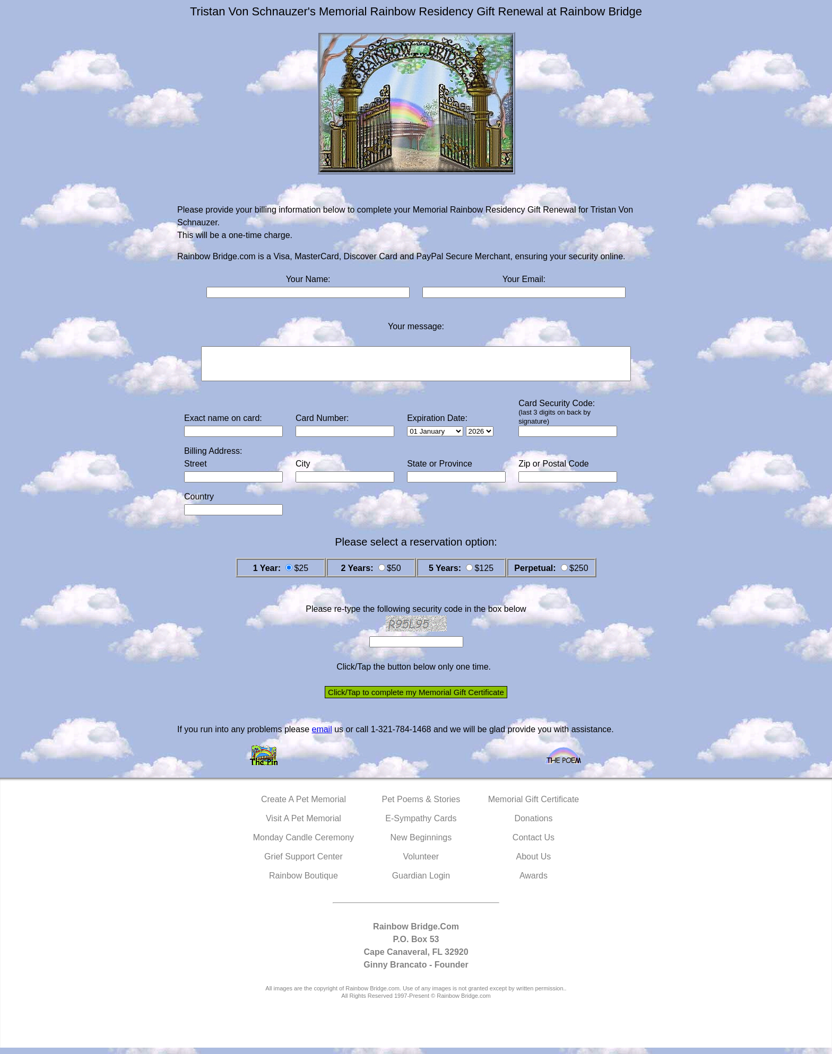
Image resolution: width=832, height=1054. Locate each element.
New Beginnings (421, 843)
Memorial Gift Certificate (533, 805)
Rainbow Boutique (303, 881)
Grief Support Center (303, 862)
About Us (533, 862)
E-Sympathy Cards (420, 824)
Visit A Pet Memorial (303, 824)
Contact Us (533, 843)
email (321, 735)
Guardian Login (421, 881)
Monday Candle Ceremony (303, 843)
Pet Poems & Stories (421, 805)
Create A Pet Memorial (303, 805)
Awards (533, 881)
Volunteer (421, 862)
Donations (533, 824)
